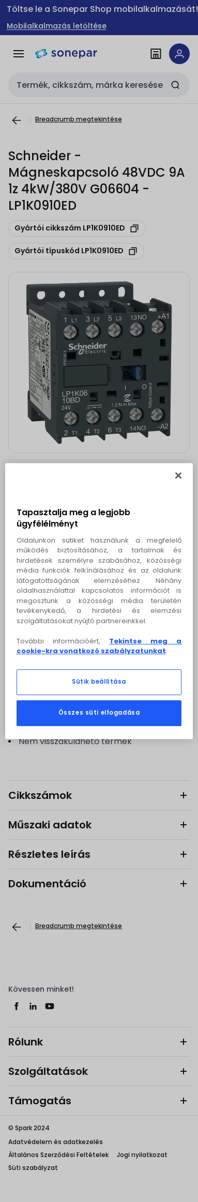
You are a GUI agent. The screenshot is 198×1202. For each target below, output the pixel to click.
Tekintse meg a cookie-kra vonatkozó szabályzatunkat (99, 646)
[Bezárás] (178, 475)
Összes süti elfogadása (99, 712)
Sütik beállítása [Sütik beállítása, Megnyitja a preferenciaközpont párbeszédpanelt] (99, 681)
